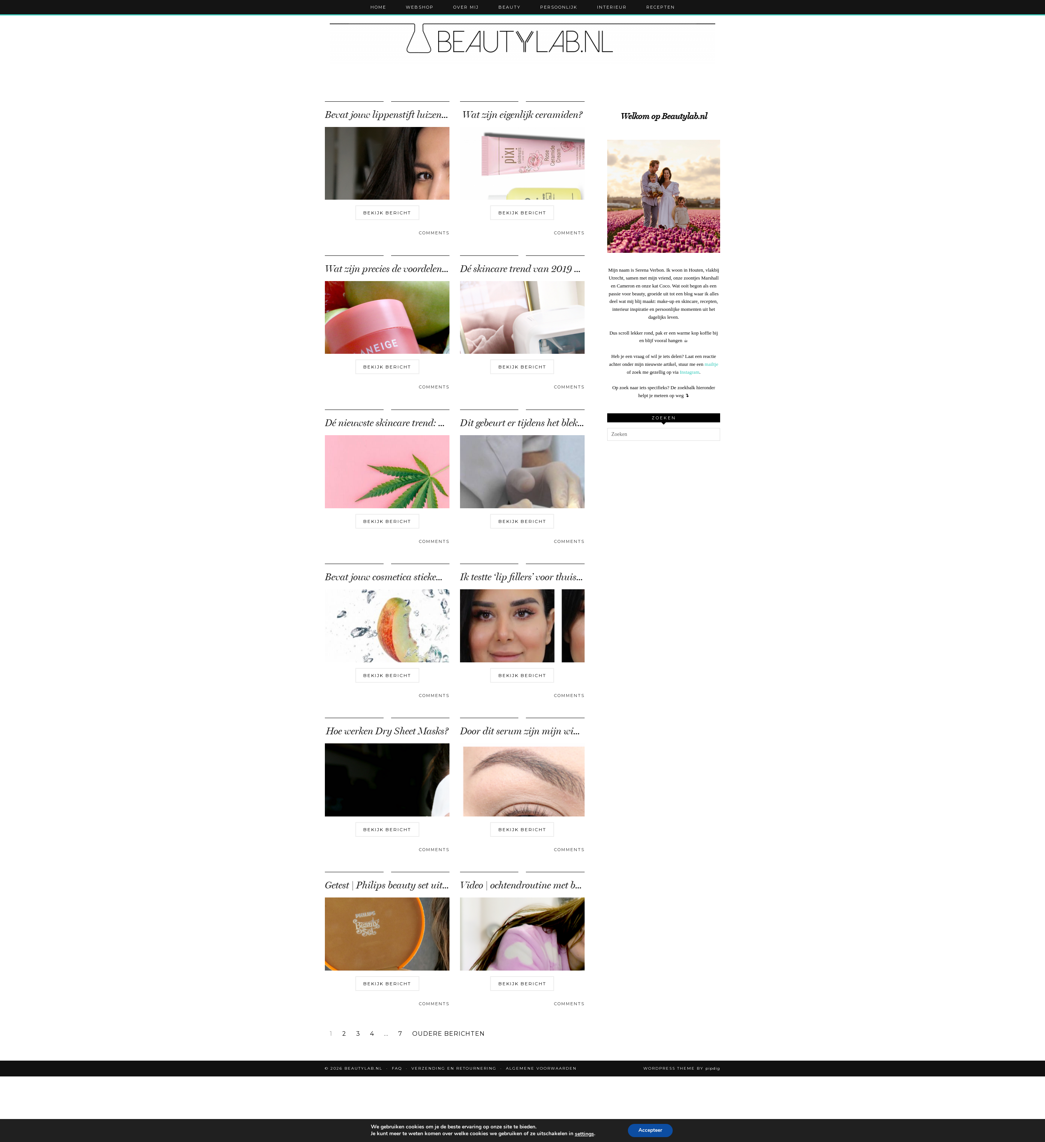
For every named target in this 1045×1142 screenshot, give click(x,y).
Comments (434, 232)
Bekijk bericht (387, 213)
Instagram (689, 372)
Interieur (612, 7)
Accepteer (655, 1130)
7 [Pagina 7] (400, 1033)
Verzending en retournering (454, 1068)
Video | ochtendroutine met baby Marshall (545, 885)
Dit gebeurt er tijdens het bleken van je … (541, 423)
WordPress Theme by (681, 1068)
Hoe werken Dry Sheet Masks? (387, 731)
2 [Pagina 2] (344, 1033)
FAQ (397, 1068)
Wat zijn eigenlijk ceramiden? (522, 115)
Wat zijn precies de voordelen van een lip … (411, 269)
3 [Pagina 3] (358, 1033)
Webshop (420, 7)
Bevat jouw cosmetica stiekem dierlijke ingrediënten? (431, 577)
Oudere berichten (448, 1033)
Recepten (660, 7)
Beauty (509, 7)
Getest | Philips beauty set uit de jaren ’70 (408, 885)
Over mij (466, 7)
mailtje (711, 364)
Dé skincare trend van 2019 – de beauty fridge (553, 269)
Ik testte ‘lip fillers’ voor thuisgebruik (533, 577)
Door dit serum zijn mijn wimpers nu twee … (550, 731)
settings (587, 1134)
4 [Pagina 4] (372, 1033)
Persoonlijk (558, 7)
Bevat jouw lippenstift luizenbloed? (396, 115)
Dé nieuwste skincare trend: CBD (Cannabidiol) (421, 423)
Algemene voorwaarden (541, 1068)
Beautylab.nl (363, 1068)
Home (378, 7)
